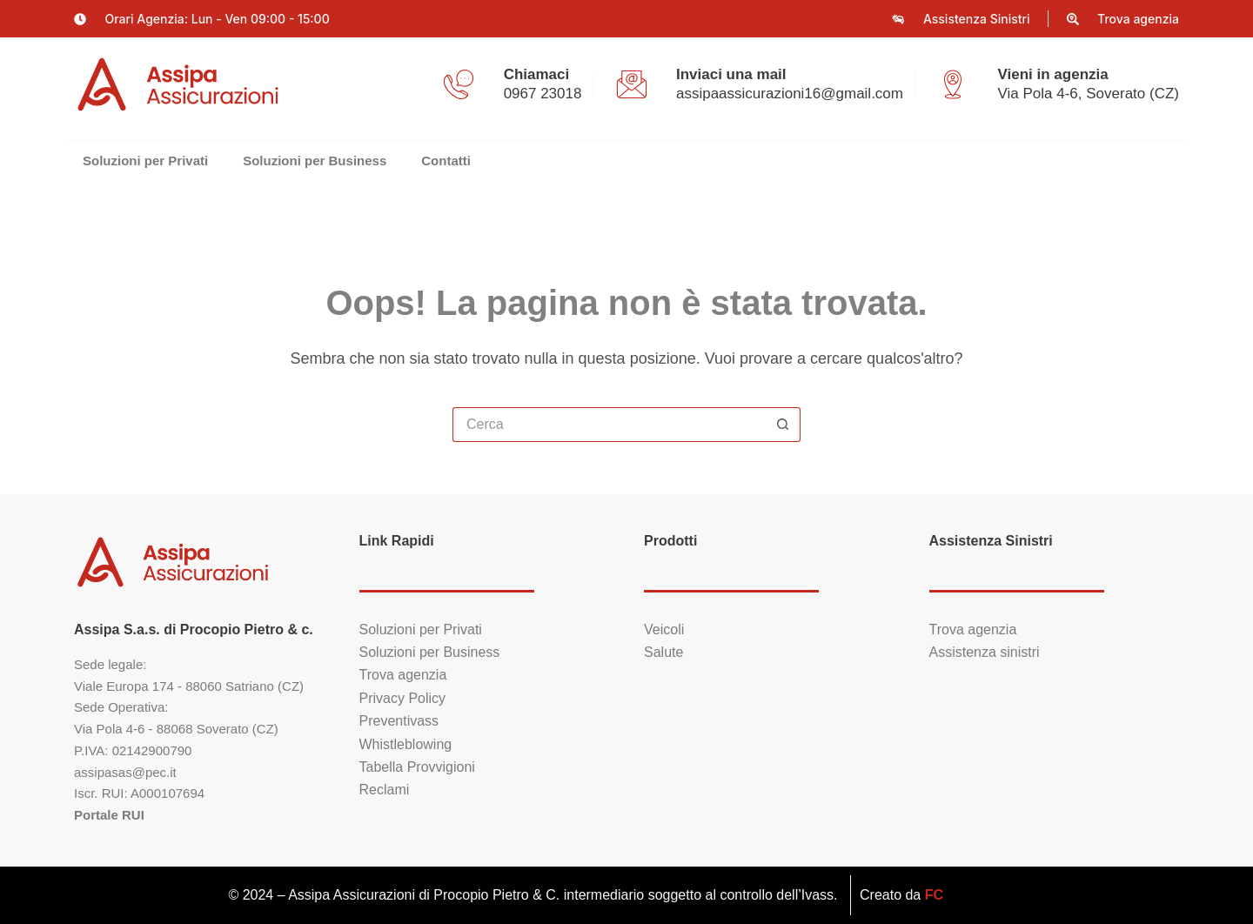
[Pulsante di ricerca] (783, 424)
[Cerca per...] (609, 424)
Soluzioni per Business (314, 160)
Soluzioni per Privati (145, 160)
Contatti (446, 160)
